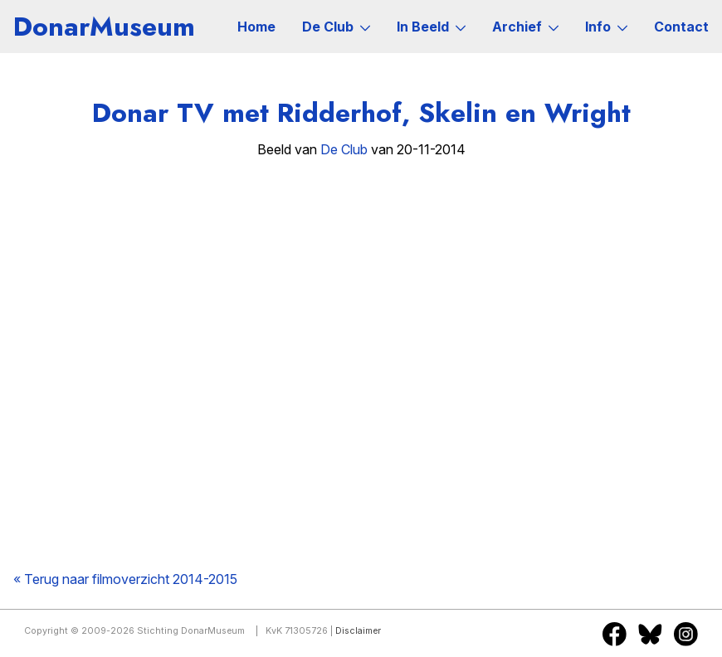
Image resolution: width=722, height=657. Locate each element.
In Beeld (431, 26)
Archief (525, 26)
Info (606, 26)
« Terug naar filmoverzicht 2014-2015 (125, 579)
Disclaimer (358, 630)
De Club (336, 26)
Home (256, 26)
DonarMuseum (104, 26)
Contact (681, 26)
